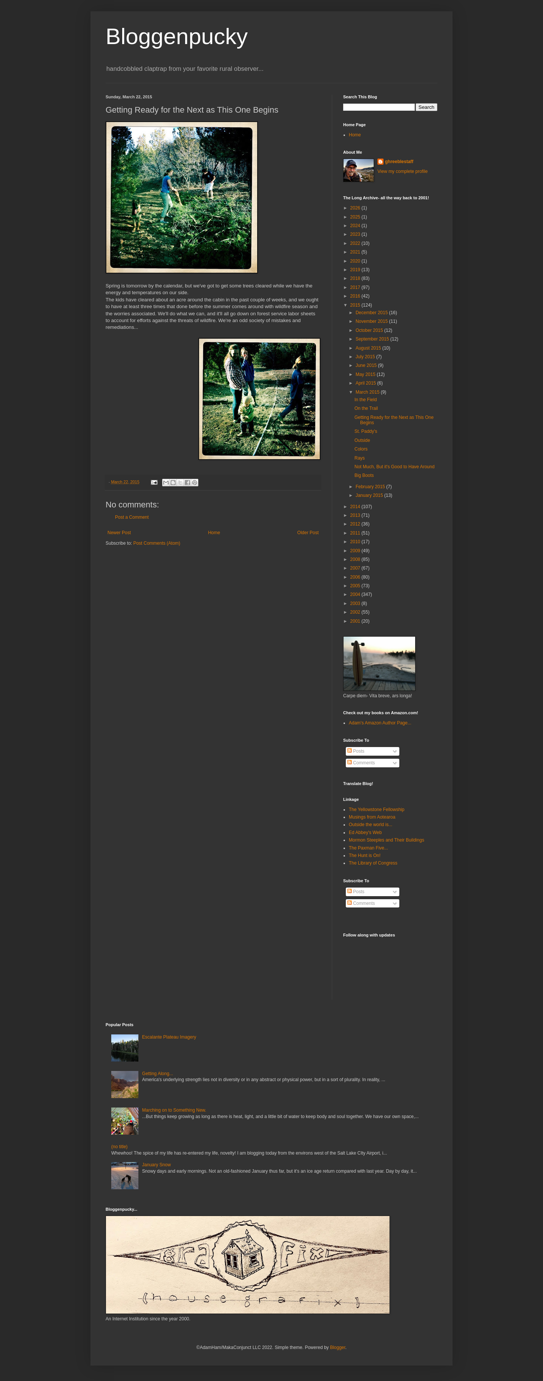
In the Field (365, 399)
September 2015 (373, 339)
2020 (356, 261)
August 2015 (369, 348)
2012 (356, 524)
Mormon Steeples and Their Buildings (386, 840)
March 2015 (368, 392)
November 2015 (372, 321)
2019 (356, 269)
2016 (356, 296)
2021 (356, 252)
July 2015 (366, 356)
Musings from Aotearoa (372, 817)
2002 (356, 612)
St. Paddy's (365, 431)
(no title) (119, 1146)
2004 (356, 594)
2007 (356, 568)
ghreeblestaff (399, 161)
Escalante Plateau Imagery (169, 1037)
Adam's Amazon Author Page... (380, 723)
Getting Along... (157, 1073)
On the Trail (366, 408)
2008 (356, 559)
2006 (356, 577)
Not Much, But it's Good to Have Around (394, 466)
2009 (356, 550)
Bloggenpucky (177, 36)
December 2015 (372, 312)
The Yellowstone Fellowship (376, 809)
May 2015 (366, 374)
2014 (356, 506)
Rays (359, 458)
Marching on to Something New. (174, 1110)
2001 (356, 621)
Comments (361, 762)
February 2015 (371, 486)
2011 (356, 533)
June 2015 (367, 365)
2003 (356, 603)
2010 (356, 541)
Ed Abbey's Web (365, 832)
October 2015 (370, 330)
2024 (356, 225)
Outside (362, 440)
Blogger (337, 1347)
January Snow (156, 1164)
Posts (355, 751)
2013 (356, 515)
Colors (361, 449)
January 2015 (370, 495)
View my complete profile (402, 171)
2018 (356, 278)
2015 (356, 305)
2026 (356, 208)
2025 (356, 217)
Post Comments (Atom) (156, 543)
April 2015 (366, 383)
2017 (356, 287)
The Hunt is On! (364, 855)
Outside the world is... (370, 824)
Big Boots (364, 475)
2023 (356, 234)
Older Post (308, 532)
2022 (356, 243)
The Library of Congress (373, 863)
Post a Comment (132, 517)
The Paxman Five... (368, 848)
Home (214, 532)
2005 (356, 585)
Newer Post (119, 532)
